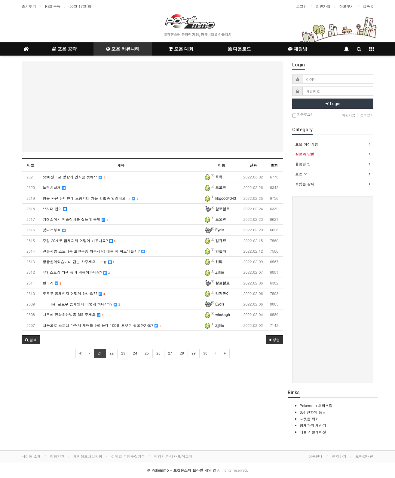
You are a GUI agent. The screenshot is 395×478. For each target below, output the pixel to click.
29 (193, 353)
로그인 (301, 6)
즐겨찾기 (29, 6)
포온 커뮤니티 (122, 49)
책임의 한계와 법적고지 (173, 456)
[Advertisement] (152, 107)
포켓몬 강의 (304, 183)
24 (135, 353)
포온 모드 (303, 173)
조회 (274, 165)
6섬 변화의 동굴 (313, 412)
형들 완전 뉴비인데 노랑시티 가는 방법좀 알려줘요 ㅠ (90, 198)
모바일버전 (364, 456)
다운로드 (239, 49)
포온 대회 (181, 49)
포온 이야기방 (306, 144)
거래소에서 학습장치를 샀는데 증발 (75, 219)
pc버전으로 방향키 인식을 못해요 (74, 176)
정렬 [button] (274, 339)
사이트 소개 (31, 456)
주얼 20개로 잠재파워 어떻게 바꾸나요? (79, 240)
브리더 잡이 (55, 208)
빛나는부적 (54, 229)
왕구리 (52, 282)
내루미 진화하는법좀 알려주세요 (73, 314)
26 (158, 353)
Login (333, 103)
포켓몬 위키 (309, 418)
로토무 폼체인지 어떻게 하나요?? (74, 293)
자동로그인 (303, 114)
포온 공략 (64, 49)
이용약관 (57, 456)
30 (205, 353)
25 (147, 353)
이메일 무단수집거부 (128, 456)
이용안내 (315, 456)
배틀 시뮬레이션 (313, 431)
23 (123, 353)
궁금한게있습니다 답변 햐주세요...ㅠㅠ (79, 261)
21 (100, 353)
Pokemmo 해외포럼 (316, 405)
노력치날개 (54, 187)
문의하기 (339, 456)
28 (182, 353)
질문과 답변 (304, 154)
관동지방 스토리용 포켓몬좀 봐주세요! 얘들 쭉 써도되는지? (95, 251)
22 (111, 353)
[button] (31, 339)
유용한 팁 (303, 163)
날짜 (253, 165)
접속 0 (368, 6)
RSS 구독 (52, 6)
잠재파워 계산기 (313, 425)
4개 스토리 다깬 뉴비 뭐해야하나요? (76, 272)
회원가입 (323, 6)
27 (170, 353)
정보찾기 (346, 6)
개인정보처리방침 (87, 456)
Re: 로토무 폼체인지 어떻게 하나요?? (83, 303)
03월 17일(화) (81, 6)
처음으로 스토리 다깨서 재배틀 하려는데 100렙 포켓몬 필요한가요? (102, 325)
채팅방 (297, 49)
